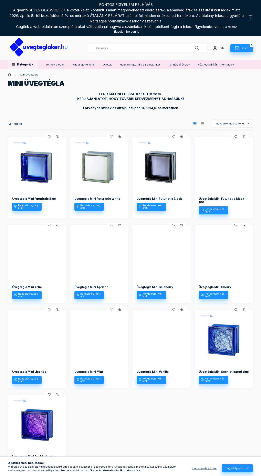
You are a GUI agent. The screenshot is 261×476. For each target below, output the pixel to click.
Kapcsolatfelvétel (84, 64)
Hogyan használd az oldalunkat (140, 64)
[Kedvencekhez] (49, 136)
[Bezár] (250, 18)
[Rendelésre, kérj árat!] (27, 207)
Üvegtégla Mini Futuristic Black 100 (221, 200)
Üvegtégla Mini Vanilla (153, 371)
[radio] (202, 123)
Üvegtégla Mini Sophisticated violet (33, 458)
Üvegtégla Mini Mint (88, 371)
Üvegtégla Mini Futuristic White (97, 198)
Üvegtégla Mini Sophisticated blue (224, 371)
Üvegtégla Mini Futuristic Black (159, 198)
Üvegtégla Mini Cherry (215, 287)
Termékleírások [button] (178, 64)
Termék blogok (54, 64)
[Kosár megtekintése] (241, 48)
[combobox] (147, 48)
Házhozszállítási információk (216, 64)
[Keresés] (197, 48)
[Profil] (219, 48)
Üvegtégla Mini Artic (27, 287)
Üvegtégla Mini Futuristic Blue (34, 198)
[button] (22, 64)
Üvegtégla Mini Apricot (91, 287)
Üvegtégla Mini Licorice (29, 371)
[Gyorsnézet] (57, 136)
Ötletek (107, 64)
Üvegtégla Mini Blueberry (155, 287)
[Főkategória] (9, 75)
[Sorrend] (232, 124)
